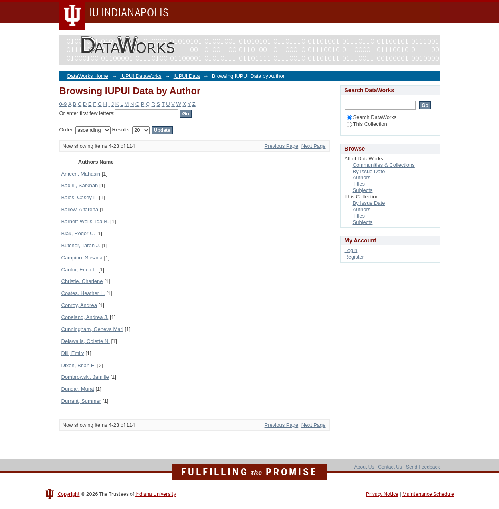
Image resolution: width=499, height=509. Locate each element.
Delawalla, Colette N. (85, 341)
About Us (365, 467)
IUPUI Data (187, 76)
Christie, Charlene (82, 281)
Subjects (363, 190)
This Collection (367, 124)
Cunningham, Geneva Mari (92, 329)
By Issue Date (369, 171)
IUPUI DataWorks (140, 76)
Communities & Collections (384, 165)
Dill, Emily (72, 353)
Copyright (69, 494)
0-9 (63, 104)
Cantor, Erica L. (79, 270)
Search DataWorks (372, 117)
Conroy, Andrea (79, 305)
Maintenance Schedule (428, 494)
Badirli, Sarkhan (79, 185)
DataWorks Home (87, 76)
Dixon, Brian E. (78, 365)
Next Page (313, 146)
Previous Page (282, 146)
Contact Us (390, 467)
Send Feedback (423, 467)
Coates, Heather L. (83, 293)
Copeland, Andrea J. (85, 317)
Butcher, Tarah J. (80, 245)
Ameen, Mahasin (81, 174)
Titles (359, 184)
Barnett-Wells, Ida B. (85, 221)
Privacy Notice (382, 494)
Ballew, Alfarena (80, 209)
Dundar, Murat (77, 389)
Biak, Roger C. (78, 233)
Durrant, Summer (81, 401)
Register (354, 257)
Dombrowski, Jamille (85, 377)
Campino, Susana (82, 257)
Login (351, 250)
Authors (362, 177)
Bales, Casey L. (79, 197)
